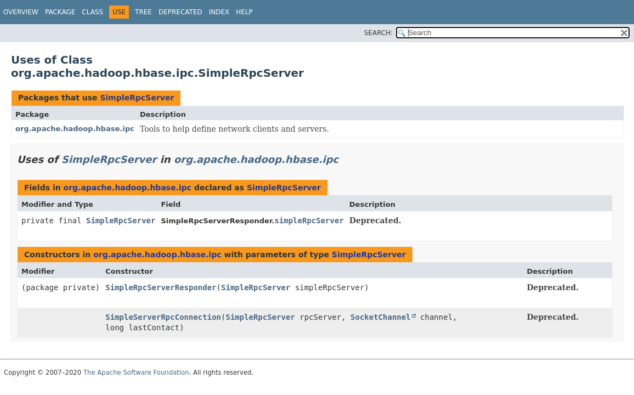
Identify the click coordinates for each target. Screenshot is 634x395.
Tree (143, 12)
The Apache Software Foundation (136, 372)
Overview (20, 12)
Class (92, 12)
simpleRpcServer (308, 220)
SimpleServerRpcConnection (163, 317)
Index (219, 12)
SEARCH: (378, 33)
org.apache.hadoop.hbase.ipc (74, 129)
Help (244, 12)
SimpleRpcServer (137, 97)
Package (60, 12)
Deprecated (180, 12)
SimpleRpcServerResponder (160, 287)
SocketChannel (380, 317)
